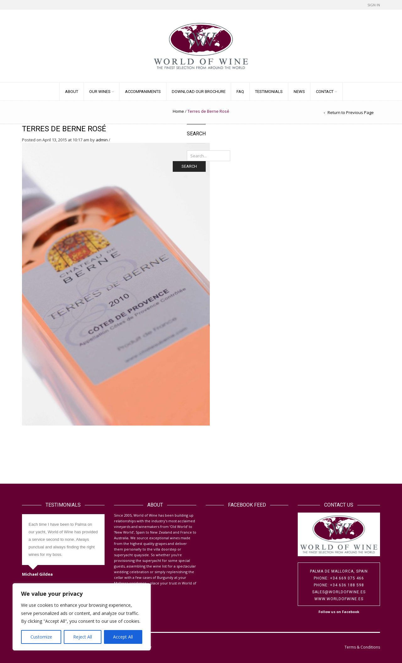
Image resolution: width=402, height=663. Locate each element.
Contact (325, 91)
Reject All (82, 637)
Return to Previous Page (351, 112)
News (299, 91)
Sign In (373, 5)
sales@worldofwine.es (339, 592)
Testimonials (269, 91)
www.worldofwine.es (338, 599)
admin (102, 140)
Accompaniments (143, 91)
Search (189, 166)
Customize (41, 637)
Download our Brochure (198, 91)
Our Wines (100, 91)
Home (178, 111)
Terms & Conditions (362, 647)
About (71, 91)
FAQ (240, 91)
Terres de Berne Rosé (64, 128)
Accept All (123, 637)
